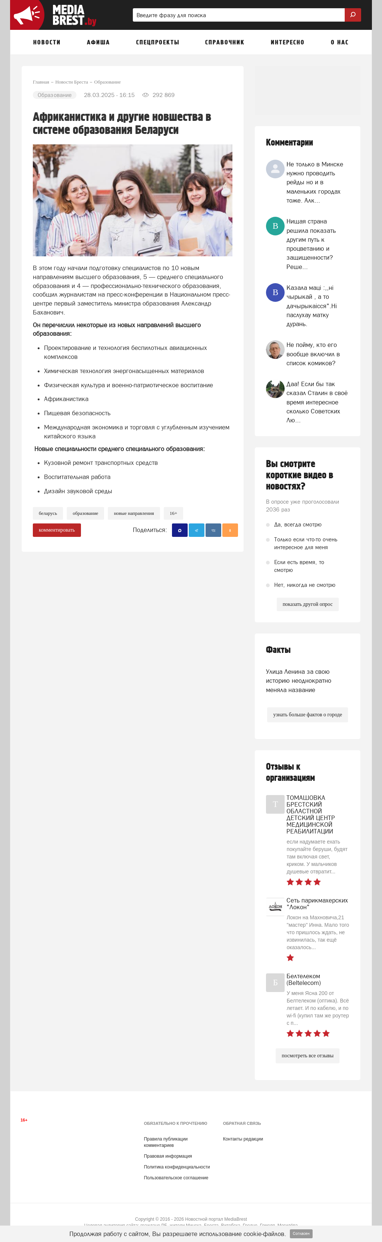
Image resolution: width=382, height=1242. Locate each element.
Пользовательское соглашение (176, 1177)
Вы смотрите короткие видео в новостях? (299, 475)
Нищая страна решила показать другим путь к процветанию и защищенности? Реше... (311, 244)
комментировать (57, 530)
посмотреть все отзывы (308, 1055)
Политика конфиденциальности (177, 1167)
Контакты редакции (243, 1139)
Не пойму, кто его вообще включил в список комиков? (313, 354)
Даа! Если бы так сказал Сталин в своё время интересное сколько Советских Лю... (317, 402)
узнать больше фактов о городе (307, 714)
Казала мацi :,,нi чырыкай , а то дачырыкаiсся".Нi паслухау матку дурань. (311, 306)
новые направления (134, 513)
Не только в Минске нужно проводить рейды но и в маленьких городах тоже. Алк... (314, 182)
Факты (278, 650)
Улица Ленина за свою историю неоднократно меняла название (298, 681)
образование (85, 513)
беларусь (48, 513)
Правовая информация (168, 1156)
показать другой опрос (308, 604)
